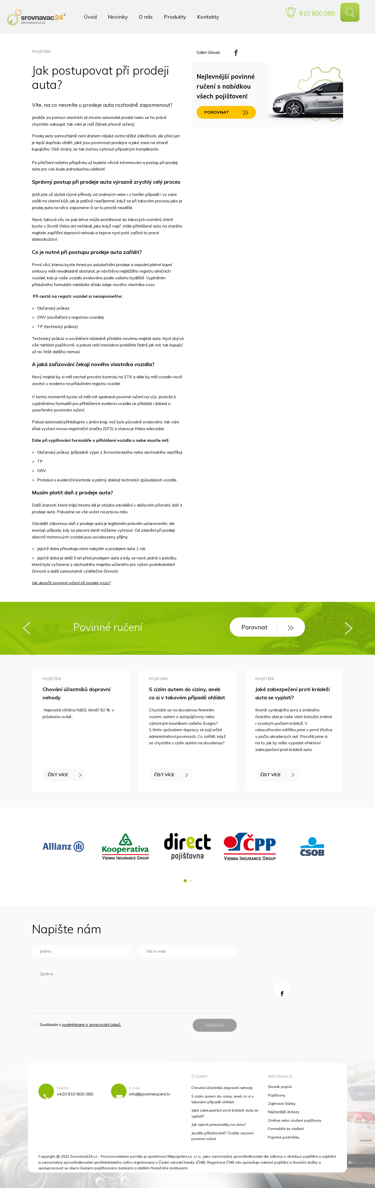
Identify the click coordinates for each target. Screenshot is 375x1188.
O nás (146, 16)
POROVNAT (226, 112)
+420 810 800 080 (75, 1094)
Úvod (90, 16)
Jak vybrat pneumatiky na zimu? (218, 1124)
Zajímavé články (281, 1103)
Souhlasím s (80, 1024)
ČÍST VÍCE (65, 772)
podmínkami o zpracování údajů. (92, 1024)
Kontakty (208, 16)
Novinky (118, 16)
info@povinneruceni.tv (149, 1094)
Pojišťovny (276, 1095)
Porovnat (267, 627)
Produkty (175, 16)
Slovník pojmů (280, 1086)
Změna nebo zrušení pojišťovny (294, 1120)
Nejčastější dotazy (283, 1111)
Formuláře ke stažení (286, 1128)
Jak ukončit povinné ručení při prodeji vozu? (71, 582)
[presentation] (26, 628)
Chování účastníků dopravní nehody (222, 1087)
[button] (185, 881)
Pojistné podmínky (283, 1137)
